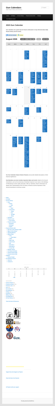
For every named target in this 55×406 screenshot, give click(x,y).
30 (10, 135)
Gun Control (12, 220)
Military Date (9, 294)
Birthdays (11, 225)
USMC (10, 238)
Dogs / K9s (11, 240)
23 (10, 118)
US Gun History (20, 15)
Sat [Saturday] (46, 44)
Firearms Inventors (12, 222)
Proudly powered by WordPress (27, 400)
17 (16, 106)
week (27, 39)
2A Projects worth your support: (12, 387)
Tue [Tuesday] (21, 44)
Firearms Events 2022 (12, 254)
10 (16, 87)
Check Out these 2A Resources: (12, 301)
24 (16, 118)
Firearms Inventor (10, 284)
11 (22, 87)
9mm (12, 212)
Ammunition (12, 209)
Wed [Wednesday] (27, 44)
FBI (10, 243)
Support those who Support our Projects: (14, 371)
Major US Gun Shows (12, 231)
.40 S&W (13, 214)
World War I (11, 244)
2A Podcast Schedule (12, 251)
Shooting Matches (12, 232)
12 (28, 87)
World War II (12, 246)
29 (46, 118)
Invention (8, 293)
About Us (10, 260)
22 (46, 106)
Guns (9, 202)
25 (22, 118)
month (22, 39)
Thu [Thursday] (34, 44)
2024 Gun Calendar (11, 35)
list (33, 39)
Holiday (7, 291)
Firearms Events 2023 (12, 252)
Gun (7, 287)
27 (34, 118)
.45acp (12, 215)
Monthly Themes (11, 249)
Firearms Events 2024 (30, 15)
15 (46, 87)
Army (10, 235)
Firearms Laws (11, 218)
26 (28, 118)
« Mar (14, 277)
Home (7, 15)
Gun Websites (9, 290)
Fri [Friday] (40, 44)
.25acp (12, 211)
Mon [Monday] (15, 44)
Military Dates (11, 234)
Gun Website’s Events (10, 18)
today (38, 39)
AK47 (12, 208)
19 (28, 106)
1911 (12, 205)
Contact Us (10, 261)
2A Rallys (13, 15)
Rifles (10, 206)
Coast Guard (12, 241)
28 (40, 118)
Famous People (11, 257)
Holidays (39, 15)
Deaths (10, 226)
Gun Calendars (13, 7)
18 (22, 106)
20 (34, 106)
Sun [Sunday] (9, 44)
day (30, 39)
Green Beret (13, 237)
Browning (11, 223)
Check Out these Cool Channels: (12, 378)
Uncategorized (9, 296)
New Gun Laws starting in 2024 (14, 229)
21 (40, 106)
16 (10, 106)
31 (16, 135)
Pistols (10, 203)
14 (40, 87)
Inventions (10, 217)
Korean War (11, 247)
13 (34, 87)
